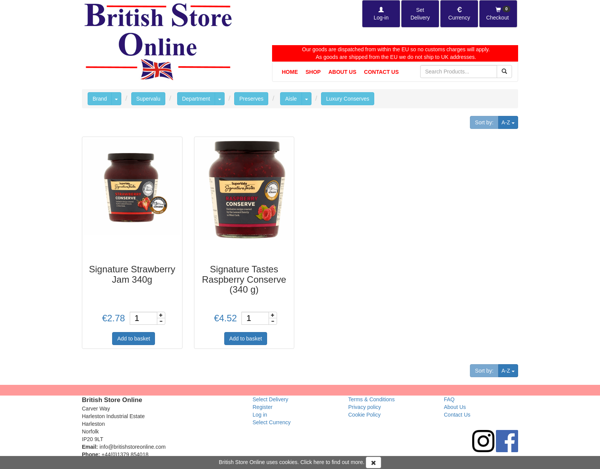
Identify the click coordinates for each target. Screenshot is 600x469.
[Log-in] (381, 14)
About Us (342, 72)
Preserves (251, 99)
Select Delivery (270, 399)
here (318, 462)
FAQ (449, 399)
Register (262, 407)
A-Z (510, 121)
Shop (313, 72)
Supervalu (148, 99)
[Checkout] (498, 14)
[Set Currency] (459, 14)
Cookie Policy (364, 415)
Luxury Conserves (347, 99)
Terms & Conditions (371, 399)
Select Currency (272, 422)
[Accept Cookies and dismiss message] (373, 462)
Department (196, 99)
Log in (260, 415)
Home (290, 72)
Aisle (291, 99)
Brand (100, 99)
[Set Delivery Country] (420, 14)
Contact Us (381, 72)
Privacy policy (364, 407)
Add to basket (133, 338)
